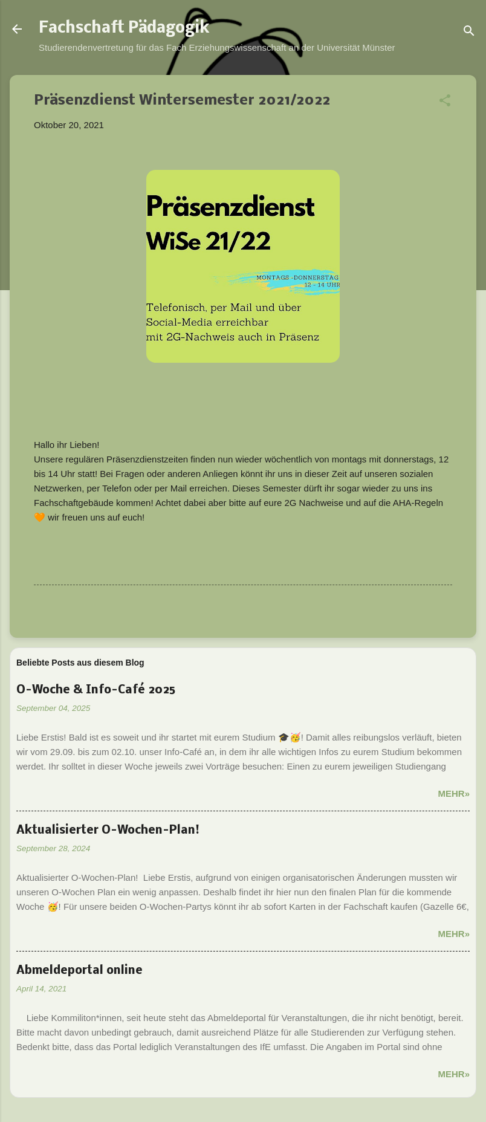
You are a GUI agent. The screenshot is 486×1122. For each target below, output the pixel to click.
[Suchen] (469, 33)
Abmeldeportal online (79, 971)
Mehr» (454, 793)
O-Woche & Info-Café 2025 (95, 690)
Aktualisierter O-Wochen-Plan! (107, 831)
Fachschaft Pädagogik (124, 29)
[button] (445, 102)
